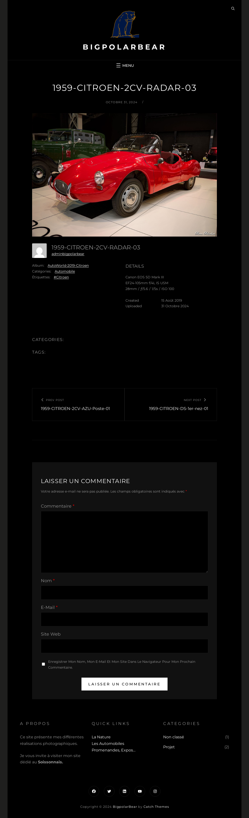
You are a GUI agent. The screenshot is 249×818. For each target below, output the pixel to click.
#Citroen (61, 277)
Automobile (65, 271)
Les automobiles (108, 743)
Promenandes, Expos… (113, 750)
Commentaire (57, 506)
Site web (51, 634)
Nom (48, 580)
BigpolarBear (124, 47)
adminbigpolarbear (68, 254)
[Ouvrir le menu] (124, 65)
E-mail (49, 607)
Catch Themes (156, 807)
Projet (169, 747)
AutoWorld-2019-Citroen (68, 265)
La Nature (101, 737)
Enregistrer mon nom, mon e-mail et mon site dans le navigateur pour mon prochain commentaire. (121, 664)
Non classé (173, 737)
